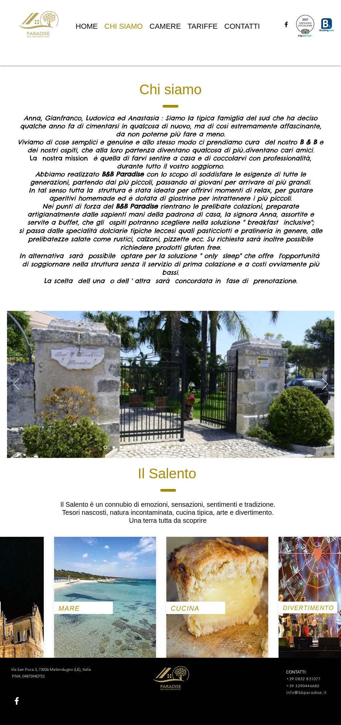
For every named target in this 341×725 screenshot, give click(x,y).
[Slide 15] (236, 447)
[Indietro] (16, 384)
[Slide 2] (121, 447)
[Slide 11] (175, 447)
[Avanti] (325, 384)
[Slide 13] (198, 447)
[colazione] (183, 447)
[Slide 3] (129, 447)
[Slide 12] (190, 447)
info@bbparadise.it (306, 692)
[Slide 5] (144, 447)
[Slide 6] (152, 447)
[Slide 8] (167, 447)
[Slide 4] (137, 447)
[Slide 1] (105, 447)
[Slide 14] (213, 447)
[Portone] (114, 447)
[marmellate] (206, 447)
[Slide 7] (160, 447)
